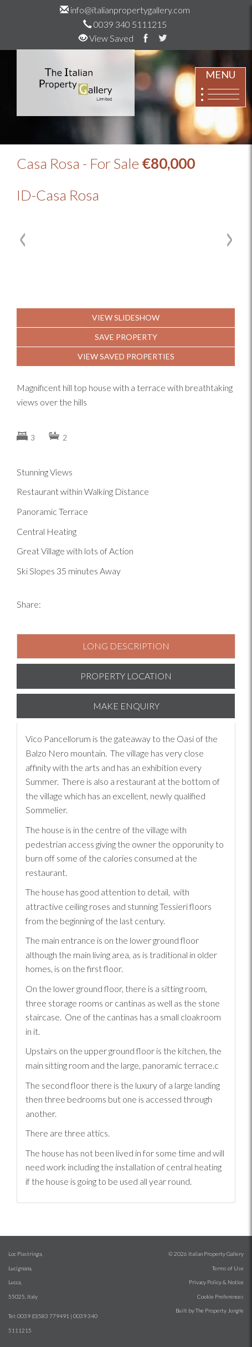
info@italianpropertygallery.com (125, 9)
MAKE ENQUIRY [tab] (126, 705)
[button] (25, 295)
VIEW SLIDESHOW (126, 317)
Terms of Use (228, 1268)
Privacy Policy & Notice (216, 1282)
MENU (220, 87)
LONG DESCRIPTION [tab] (126, 645)
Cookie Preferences (220, 1296)
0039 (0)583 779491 (43, 1316)
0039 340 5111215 (125, 24)
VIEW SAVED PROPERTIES (126, 356)
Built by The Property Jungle (210, 1310)
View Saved (106, 38)
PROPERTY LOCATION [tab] (126, 675)
